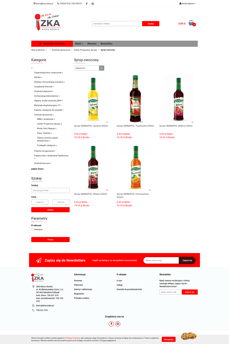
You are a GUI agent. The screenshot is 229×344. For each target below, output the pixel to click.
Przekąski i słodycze (47, 145)
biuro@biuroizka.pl (45, 305)
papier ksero (37, 169)
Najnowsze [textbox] (80, 68)
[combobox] (89, 68)
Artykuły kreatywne (43, 91)
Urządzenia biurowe (44, 86)
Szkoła (38, 77)
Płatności (78, 285)
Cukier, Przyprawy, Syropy (49, 124)
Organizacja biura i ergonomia (48, 72)
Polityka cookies (81, 298)
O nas (119, 280)
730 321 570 (42, 310)
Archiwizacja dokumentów (47, 96)
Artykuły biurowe (42, 163)
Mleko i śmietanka (46, 119)
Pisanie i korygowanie (44, 151)
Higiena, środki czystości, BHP (48, 100)
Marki (79, 43)
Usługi (120, 285)
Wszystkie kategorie (52, 43)
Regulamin (79, 294)
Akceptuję (168, 339)
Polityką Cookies (72, 338)
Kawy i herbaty (44, 133)
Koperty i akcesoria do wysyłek (49, 110)
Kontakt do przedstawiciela (129, 289)
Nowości (91, 43)
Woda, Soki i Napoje (46, 128)
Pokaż (50, 239)
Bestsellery (106, 43)
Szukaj (50, 210)
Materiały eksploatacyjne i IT (47, 105)
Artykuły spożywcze (44, 114)
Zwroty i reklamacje (83, 289)
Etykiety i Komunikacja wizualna (49, 82)
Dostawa (78, 280)
